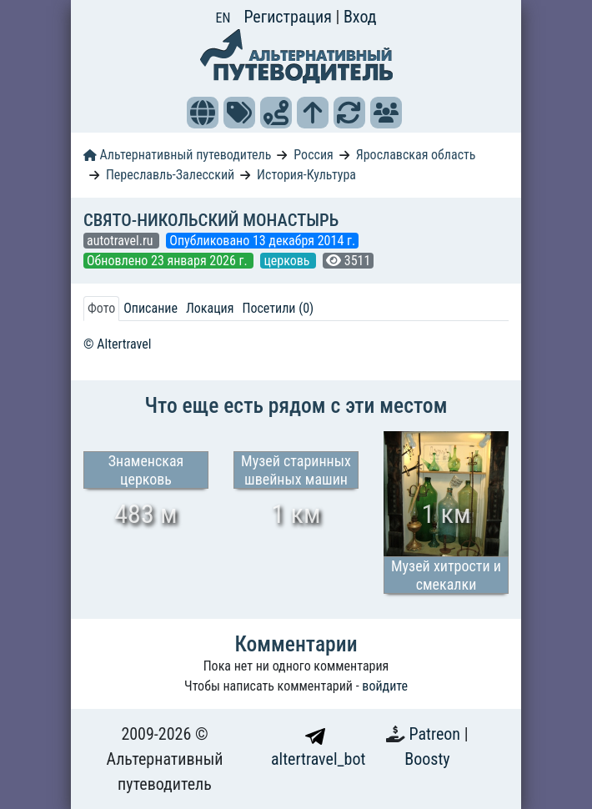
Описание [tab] (150, 308)
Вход (360, 17)
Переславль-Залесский (170, 175)
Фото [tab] (101, 308)
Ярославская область (416, 155)
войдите (385, 686)
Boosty (426, 759)
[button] (202, 112)
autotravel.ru (121, 241)
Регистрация (289, 17)
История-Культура (306, 175)
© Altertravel (117, 344)
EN (223, 18)
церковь (288, 261)
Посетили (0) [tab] (278, 308)
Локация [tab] (210, 308)
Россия (313, 155)
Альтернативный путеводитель (177, 155)
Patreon (436, 734)
